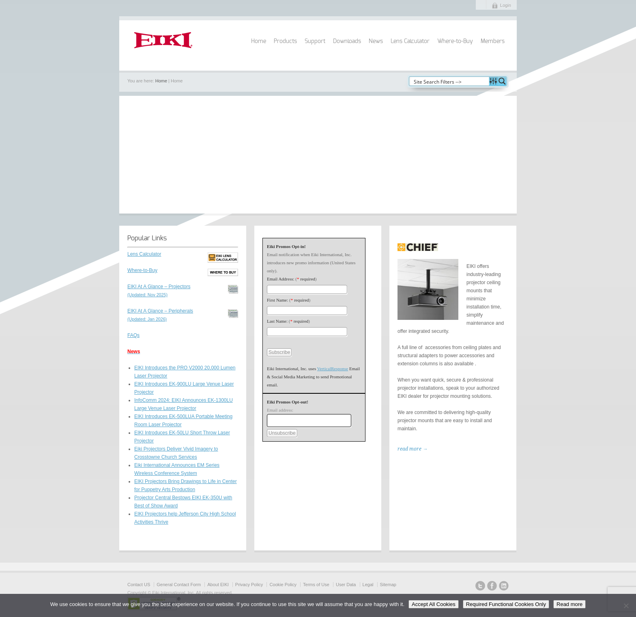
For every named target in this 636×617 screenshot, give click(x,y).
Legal (368, 584)
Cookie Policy (283, 584)
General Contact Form (179, 584)
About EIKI (218, 584)
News (376, 41)
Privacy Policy (249, 584)
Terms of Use (316, 584)
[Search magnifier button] (502, 81)
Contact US (138, 584)
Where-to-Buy (455, 41)
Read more (569, 604)
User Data (346, 584)
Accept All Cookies (434, 604)
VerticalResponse (332, 368)
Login (505, 5)
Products (285, 41)
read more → (413, 449)
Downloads (347, 41)
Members (493, 41)
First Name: (277, 300)
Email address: (280, 410)
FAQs (133, 335)
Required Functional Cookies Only (506, 604)
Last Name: (277, 321)
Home (258, 41)
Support (315, 41)
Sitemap (388, 584)
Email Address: (280, 278)
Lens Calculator (410, 41)
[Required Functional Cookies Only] (626, 606)
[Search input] (449, 81)
